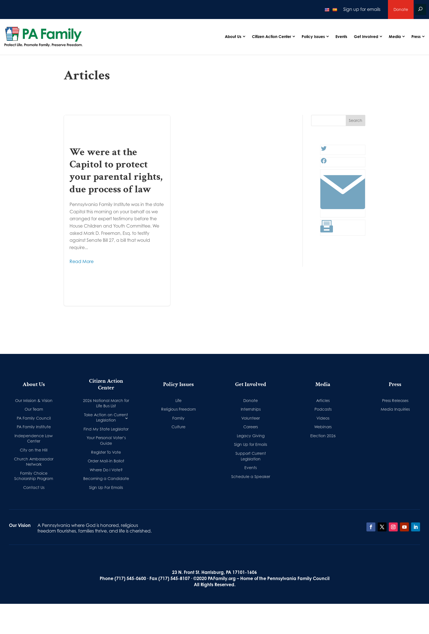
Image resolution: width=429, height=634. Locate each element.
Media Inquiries (395, 409)
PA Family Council (34, 418)
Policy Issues (313, 36)
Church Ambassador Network (33, 461)
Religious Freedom (178, 409)
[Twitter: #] (323, 150)
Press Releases (395, 400)
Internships (251, 409)
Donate (401, 9)
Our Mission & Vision (34, 400)
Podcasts (323, 409)
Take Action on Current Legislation (106, 417)
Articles (323, 400)
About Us (233, 36)
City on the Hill (33, 450)
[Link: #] (342, 213)
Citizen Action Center (271, 36)
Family (178, 418)
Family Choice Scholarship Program (33, 476)
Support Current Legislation (250, 456)
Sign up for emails (361, 9)
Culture (178, 426)
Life (178, 400)
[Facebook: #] (323, 162)
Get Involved (366, 36)
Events (341, 36)
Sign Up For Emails (106, 487)
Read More (82, 261)
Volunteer (250, 418)
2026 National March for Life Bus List (106, 403)
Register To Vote (106, 452)
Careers (250, 426)
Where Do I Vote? (106, 469)
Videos (322, 418)
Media (395, 36)
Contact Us (33, 487)
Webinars (323, 426)
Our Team (34, 409)
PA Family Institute (34, 426)
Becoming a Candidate (106, 478)
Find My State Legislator (106, 429)
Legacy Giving (250, 435)
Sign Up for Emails (250, 444)
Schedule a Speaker (250, 476)
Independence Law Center (34, 438)
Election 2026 (323, 435)
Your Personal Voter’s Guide (106, 440)
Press (416, 36)
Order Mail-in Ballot (106, 460)
